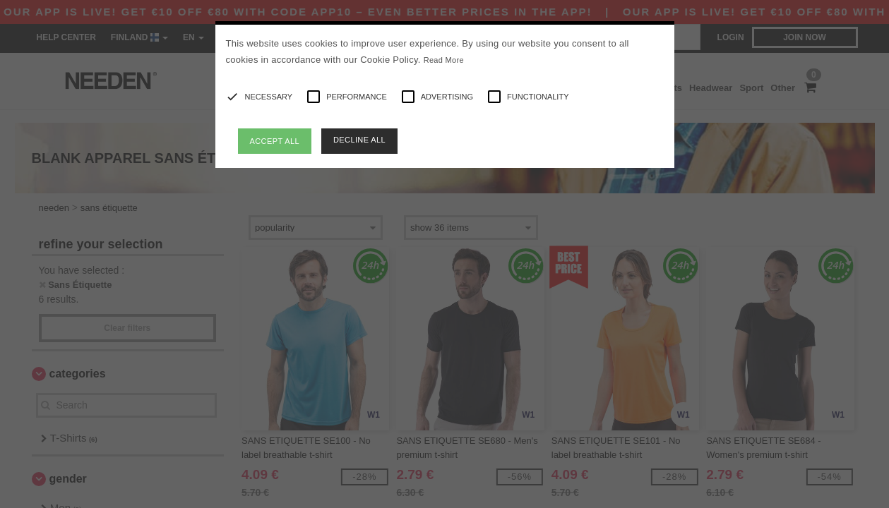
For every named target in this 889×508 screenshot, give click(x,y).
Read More (444, 60)
